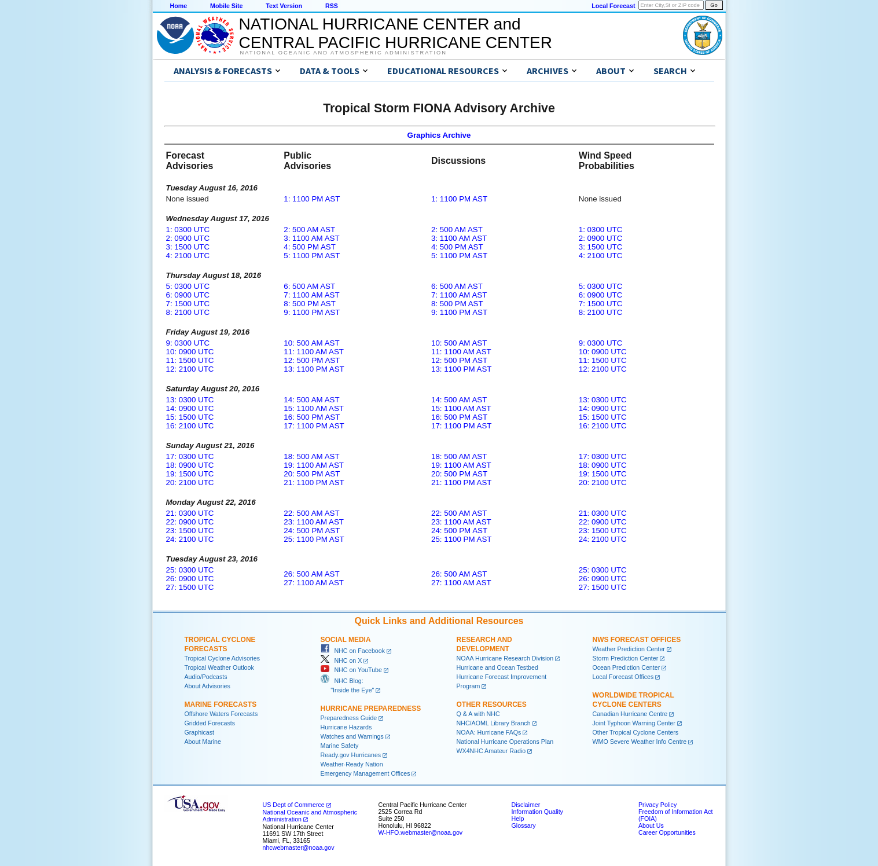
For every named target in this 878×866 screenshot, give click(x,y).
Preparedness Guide (349, 717)
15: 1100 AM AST (314, 408)
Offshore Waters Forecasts (221, 713)
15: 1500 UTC (190, 417)
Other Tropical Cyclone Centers (636, 732)
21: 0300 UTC (190, 513)
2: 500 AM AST (309, 229)
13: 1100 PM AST (314, 369)
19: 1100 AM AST (314, 465)
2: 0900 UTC (188, 238)
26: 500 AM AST (311, 574)
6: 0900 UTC (188, 295)
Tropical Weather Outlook (219, 667)
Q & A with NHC (478, 713)
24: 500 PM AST (312, 530)
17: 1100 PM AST (314, 425)
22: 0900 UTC (190, 522)
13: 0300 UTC (190, 399)
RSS (331, 5)
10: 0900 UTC (190, 351)
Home (179, 5)
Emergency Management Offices (365, 773)
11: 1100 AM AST (314, 351)
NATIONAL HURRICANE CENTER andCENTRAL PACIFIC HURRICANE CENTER (395, 33)
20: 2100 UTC (190, 482)
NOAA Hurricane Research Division (505, 658)
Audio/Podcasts (206, 676)
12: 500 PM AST (312, 360)
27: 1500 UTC (190, 587)
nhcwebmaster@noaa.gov (299, 847)
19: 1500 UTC (190, 473)
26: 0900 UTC (190, 578)
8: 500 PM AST (310, 303)
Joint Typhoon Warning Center (634, 723)
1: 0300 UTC (188, 229)
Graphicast (200, 732)
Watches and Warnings (352, 736)
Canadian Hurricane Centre (630, 713)
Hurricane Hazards (346, 727)
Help (518, 818)
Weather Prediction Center (629, 648)
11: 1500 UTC (190, 360)
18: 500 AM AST (311, 456)
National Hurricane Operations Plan (505, 741)
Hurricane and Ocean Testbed (497, 667)
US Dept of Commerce (294, 804)
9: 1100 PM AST (312, 312)
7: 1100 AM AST (311, 295)
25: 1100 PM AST (314, 539)
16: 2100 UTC (190, 425)
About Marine (203, 741)
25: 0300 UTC (190, 570)
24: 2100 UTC (190, 539)
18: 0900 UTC (190, 465)
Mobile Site (226, 5)
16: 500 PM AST (312, 417)
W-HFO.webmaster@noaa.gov (421, 832)
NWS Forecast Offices (637, 640)
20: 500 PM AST (312, 473)
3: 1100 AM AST (311, 238)
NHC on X (341, 660)
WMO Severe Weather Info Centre (640, 741)
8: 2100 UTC (188, 312)
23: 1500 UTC (190, 530)
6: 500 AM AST (309, 286)
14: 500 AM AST (311, 399)
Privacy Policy (657, 804)
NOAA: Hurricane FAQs (489, 732)
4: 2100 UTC (188, 255)
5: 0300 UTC (188, 286)
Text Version (284, 5)
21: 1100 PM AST (314, 482)
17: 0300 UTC (190, 456)
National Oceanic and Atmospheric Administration (343, 53)
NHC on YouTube (351, 669)
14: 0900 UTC (190, 408)
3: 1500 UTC (188, 247)
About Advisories (207, 685)
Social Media (346, 640)
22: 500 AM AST (311, 513)
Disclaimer (526, 804)
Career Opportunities (667, 832)
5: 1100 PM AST (312, 255)
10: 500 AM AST (311, 343)
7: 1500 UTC (188, 303)
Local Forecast (613, 5)
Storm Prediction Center (626, 658)
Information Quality (537, 811)
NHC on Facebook (353, 650)
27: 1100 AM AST (314, 582)
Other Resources (492, 704)
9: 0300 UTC (188, 343)
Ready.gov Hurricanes (351, 754)
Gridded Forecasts (210, 723)
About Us (651, 825)
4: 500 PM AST (310, 247)
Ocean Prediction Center (626, 667)
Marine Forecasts (221, 704)
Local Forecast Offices (623, 676)
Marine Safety (340, 745)
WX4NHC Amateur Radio (491, 750)
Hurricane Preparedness (371, 708)
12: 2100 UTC (190, 369)
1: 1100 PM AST (312, 199)
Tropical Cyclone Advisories (222, 658)
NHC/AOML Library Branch (494, 723)
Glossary (524, 825)
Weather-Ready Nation (352, 764)
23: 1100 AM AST (314, 522)
